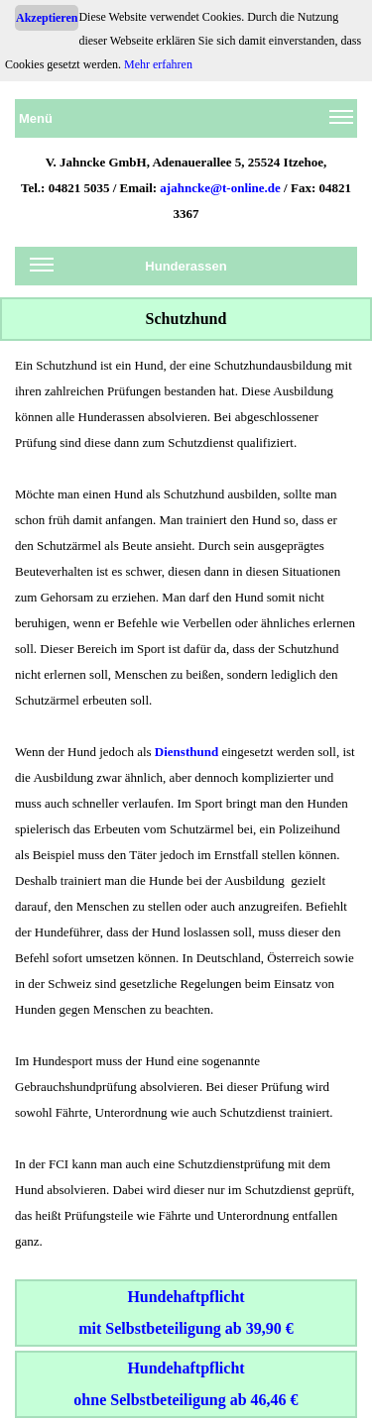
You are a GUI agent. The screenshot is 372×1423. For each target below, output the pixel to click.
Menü (186, 122)
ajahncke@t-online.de (220, 187)
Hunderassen (128, 269)
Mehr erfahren (158, 64)
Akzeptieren (46, 18)
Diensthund (186, 751)
